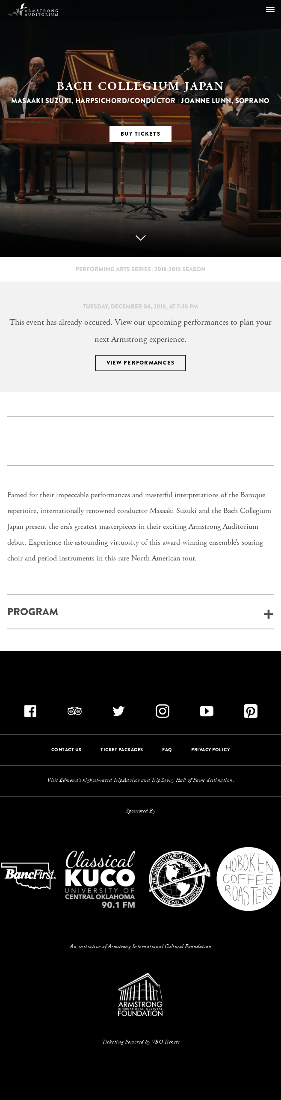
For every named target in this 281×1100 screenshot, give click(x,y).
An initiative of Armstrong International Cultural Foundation (140, 946)
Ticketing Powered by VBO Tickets (140, 1042)
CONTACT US (66, 749)
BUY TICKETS (140, 134)
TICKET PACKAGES (122, 749)
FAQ (167, 749)
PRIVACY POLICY (210, 749)
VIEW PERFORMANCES (140, 363)
